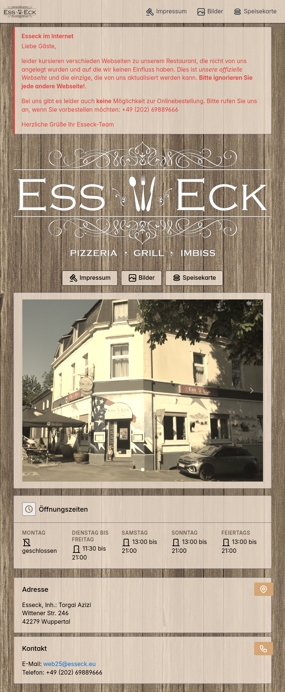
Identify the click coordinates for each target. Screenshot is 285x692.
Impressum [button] (166, 11)
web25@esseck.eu (69, 664)
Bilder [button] (210, 11)
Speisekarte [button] (254, 11)
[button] (33, 390)
